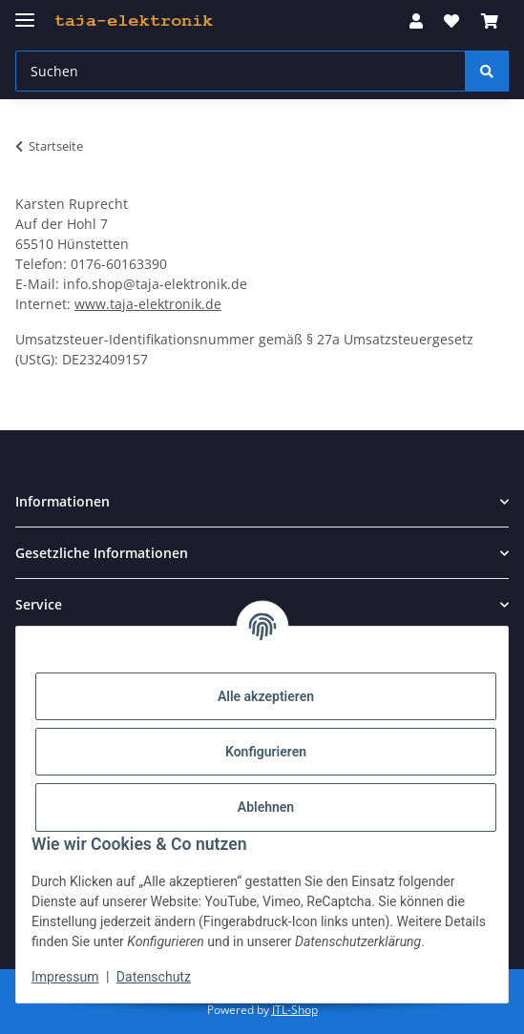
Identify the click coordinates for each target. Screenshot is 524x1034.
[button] (416, 21)
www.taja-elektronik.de (147, 304)
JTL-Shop (295, 1010)
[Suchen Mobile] (240, 71)
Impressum (64, 976)
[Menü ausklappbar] (24, 12)
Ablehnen (266, 807)
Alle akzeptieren (266, 696)
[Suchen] (487, 71)
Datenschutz (153, 976)
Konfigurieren (265, 751)
